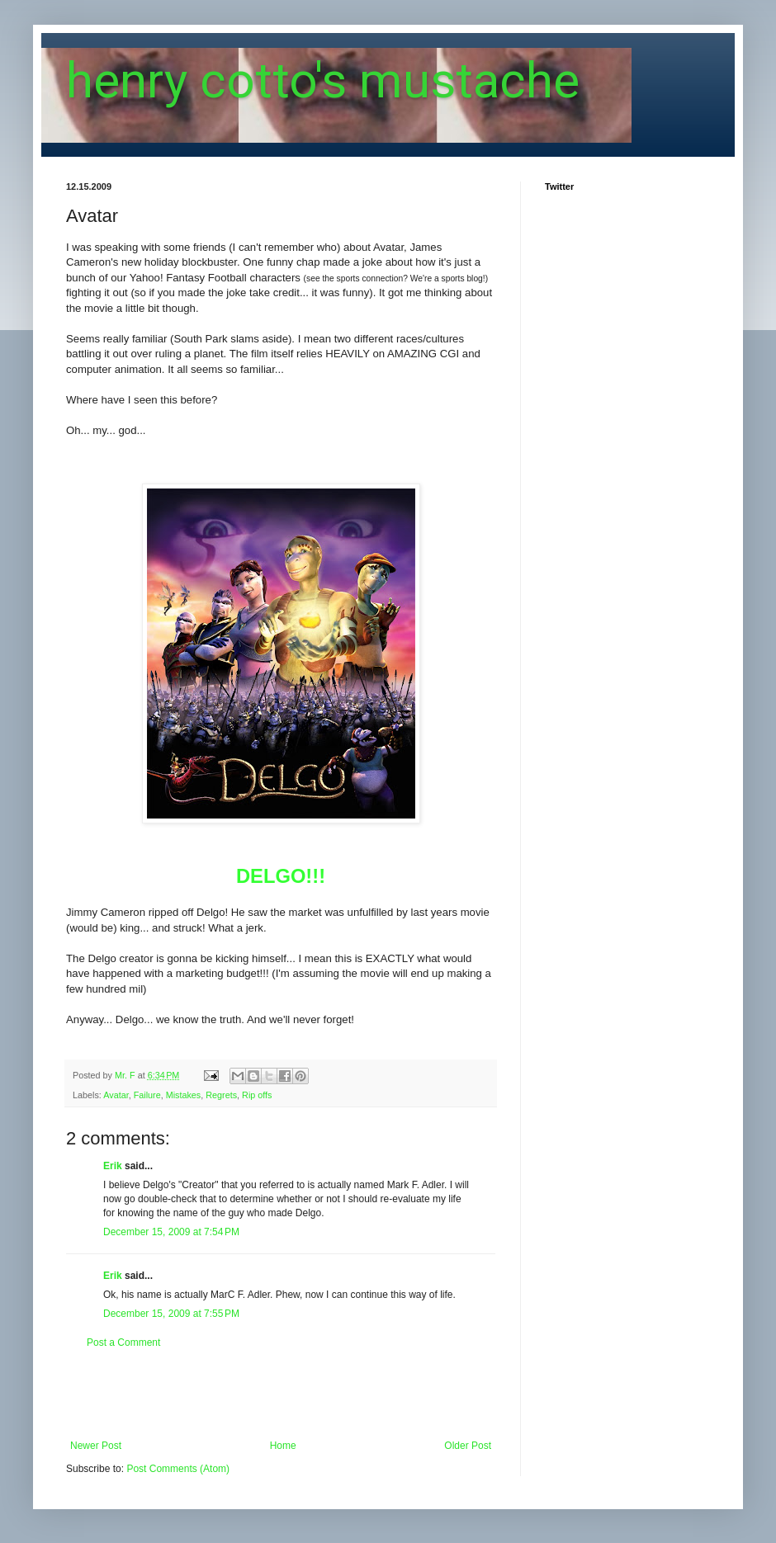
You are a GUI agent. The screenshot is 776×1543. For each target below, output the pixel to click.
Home (283, 1445)
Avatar (115, 1095)
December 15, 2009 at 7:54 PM (171, 1232)
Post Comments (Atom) (177, 1469)
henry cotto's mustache (323, 80)
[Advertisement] (280, 1394)
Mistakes (183, 1095)
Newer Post (95, 1445)
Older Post (467, 1445)
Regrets (221, 1095)
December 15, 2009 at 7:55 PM (171, 1313)
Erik (112, 1166)
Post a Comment (123, 1342)
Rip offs (257, 1095)
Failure (147, 1095)
